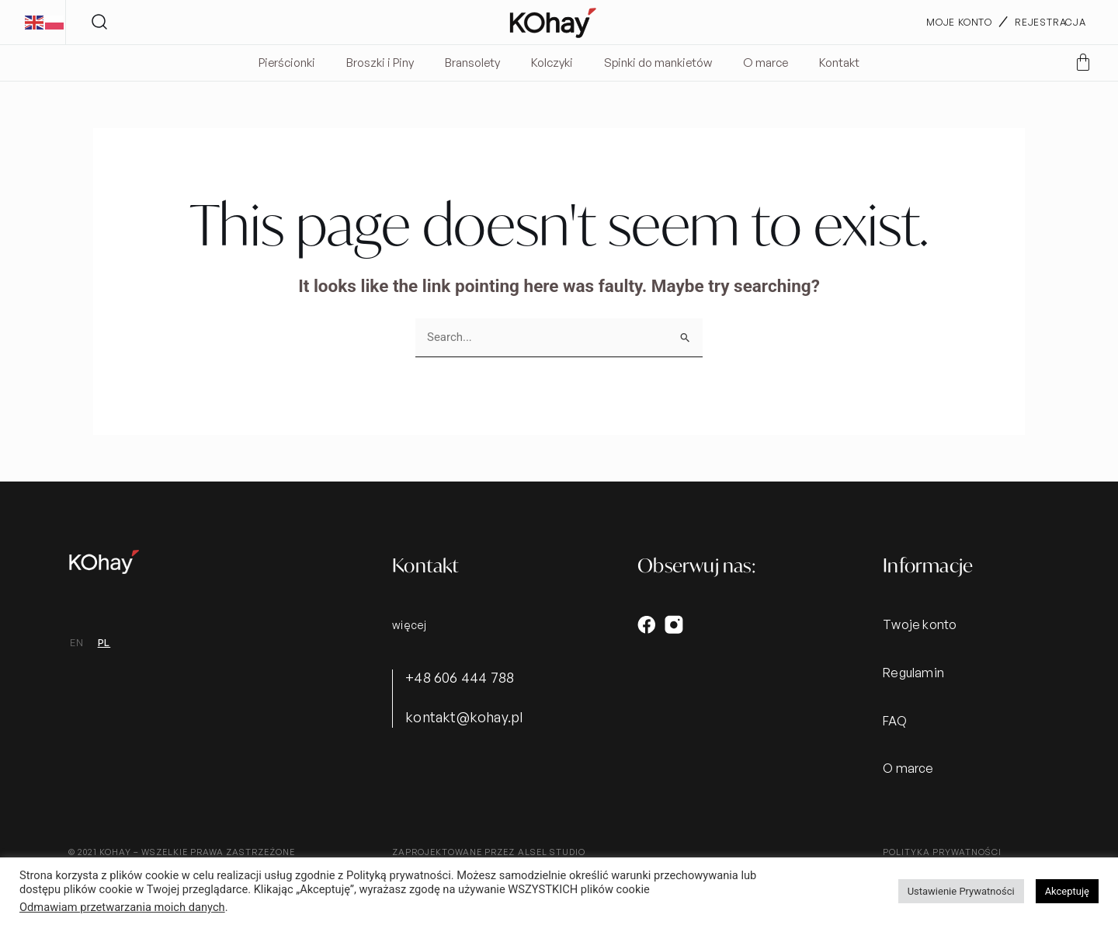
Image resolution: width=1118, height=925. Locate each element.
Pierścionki (287, 62)
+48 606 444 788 (459, 677)
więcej (409, 625)
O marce (765, 62)
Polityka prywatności (942, 852)
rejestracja (1050, 22)
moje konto (959, 22)
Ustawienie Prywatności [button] (961, 891)
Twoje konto (920, 624)
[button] (100, 22)
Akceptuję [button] (1067, 891)
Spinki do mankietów (658, 62)
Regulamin (913, 672)
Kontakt (839, 62)
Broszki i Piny (380, 62)
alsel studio (551, 852)
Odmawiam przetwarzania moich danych (122, 907)
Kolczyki (552, 62)
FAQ (895, 721)
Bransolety (472, 62)
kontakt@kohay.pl (464, 717)
